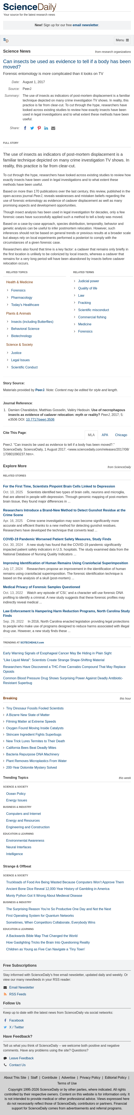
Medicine (84, 324)
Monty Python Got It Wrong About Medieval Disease (44, 895)
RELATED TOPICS (17, 272)
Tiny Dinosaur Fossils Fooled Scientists (35, 708)
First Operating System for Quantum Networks (40, 915)
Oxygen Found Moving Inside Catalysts (34, 728)
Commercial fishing (92, 317)
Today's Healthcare (25, 305)
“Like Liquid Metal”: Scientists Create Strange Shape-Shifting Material (54, 660)
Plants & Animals (18, 313)
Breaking (10, 698)
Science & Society (19, 344)
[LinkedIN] (46, 128)
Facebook (16, 1020)
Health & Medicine (19, 282)
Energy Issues (16, 800)
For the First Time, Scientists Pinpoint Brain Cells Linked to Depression (59, 486)
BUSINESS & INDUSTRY (17, 807)
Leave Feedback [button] (21, 1058)
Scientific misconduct (93, 310)
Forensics (18, 290)
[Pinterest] (39, 128)
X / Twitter (16, 1027)
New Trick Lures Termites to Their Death (35, 741)
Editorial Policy (116, 1077)
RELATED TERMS (83, 272)
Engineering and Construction (28, 827)
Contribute (49, 1077)
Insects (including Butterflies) (32, 321)
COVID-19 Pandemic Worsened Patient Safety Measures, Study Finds (57, 539)
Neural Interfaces (18, 847)
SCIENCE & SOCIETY (15, 786)
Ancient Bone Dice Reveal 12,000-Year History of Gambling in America (57, 889)
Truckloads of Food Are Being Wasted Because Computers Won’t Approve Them (65, 882)
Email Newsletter (21, 987)
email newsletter (86, 25)
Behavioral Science (25, 328)
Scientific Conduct (24, 367)
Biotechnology (21, 336)
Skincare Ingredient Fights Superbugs (33, 734)
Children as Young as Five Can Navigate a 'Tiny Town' (45, 949)
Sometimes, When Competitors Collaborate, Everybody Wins (50, 922)
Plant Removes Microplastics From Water (36, 761)
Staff (34, 1077)
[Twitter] (32, 128)
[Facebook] (25, 128)
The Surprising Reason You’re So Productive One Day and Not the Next (58, 909)
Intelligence (14, 854)
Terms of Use (67, 1083)
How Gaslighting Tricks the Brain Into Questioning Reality (48, 942)
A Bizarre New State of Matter (28, 715)
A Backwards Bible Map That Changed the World (42, 936)
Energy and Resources (23, 820)
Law (81, 295)
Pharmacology (21, 297)
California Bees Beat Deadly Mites (31, 747)
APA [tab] (105, 435)
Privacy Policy (90, 1077)
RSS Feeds (17, 994)
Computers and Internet (23, 813)
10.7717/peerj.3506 (40, 419)
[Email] (53, 128)
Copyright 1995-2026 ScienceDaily (33, 1089)
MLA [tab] (91, 435)
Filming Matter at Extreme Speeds (31, 721)
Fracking (84, 302)
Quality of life (87, 288)
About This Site (15, 1077)
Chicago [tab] (121, 435)
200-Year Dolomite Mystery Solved (31, 767)
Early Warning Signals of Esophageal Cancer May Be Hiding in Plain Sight (57, 653)
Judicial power (88, 281)
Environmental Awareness (25, 840)
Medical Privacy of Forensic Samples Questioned (41, 587)
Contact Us (17, 1065)
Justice (16, 353)
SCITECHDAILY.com (32, 642)
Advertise (68, 1077)
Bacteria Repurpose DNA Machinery (32, 754)
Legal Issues (20, 360)
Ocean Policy (16, 793)
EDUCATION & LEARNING (18, 833)
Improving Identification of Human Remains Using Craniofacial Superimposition (65, 563)
